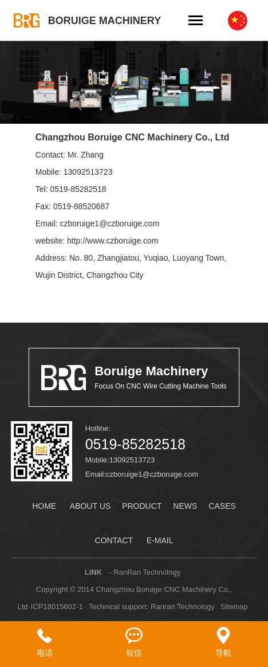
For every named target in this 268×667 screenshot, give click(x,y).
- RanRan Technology (144, 572)
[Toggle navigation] (195, 21)
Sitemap (234, 606)
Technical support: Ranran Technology (152, 606)
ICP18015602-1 (57, 606)
